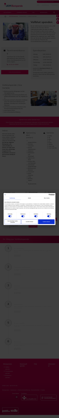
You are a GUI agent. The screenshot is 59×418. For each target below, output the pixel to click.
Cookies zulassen (46, 221)
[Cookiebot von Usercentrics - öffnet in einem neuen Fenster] (49, 195)
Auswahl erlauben (29, 221)
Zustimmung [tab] (12, 198)
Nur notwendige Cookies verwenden (13, 221)
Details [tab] (29, 198)
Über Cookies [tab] (47, 198)
